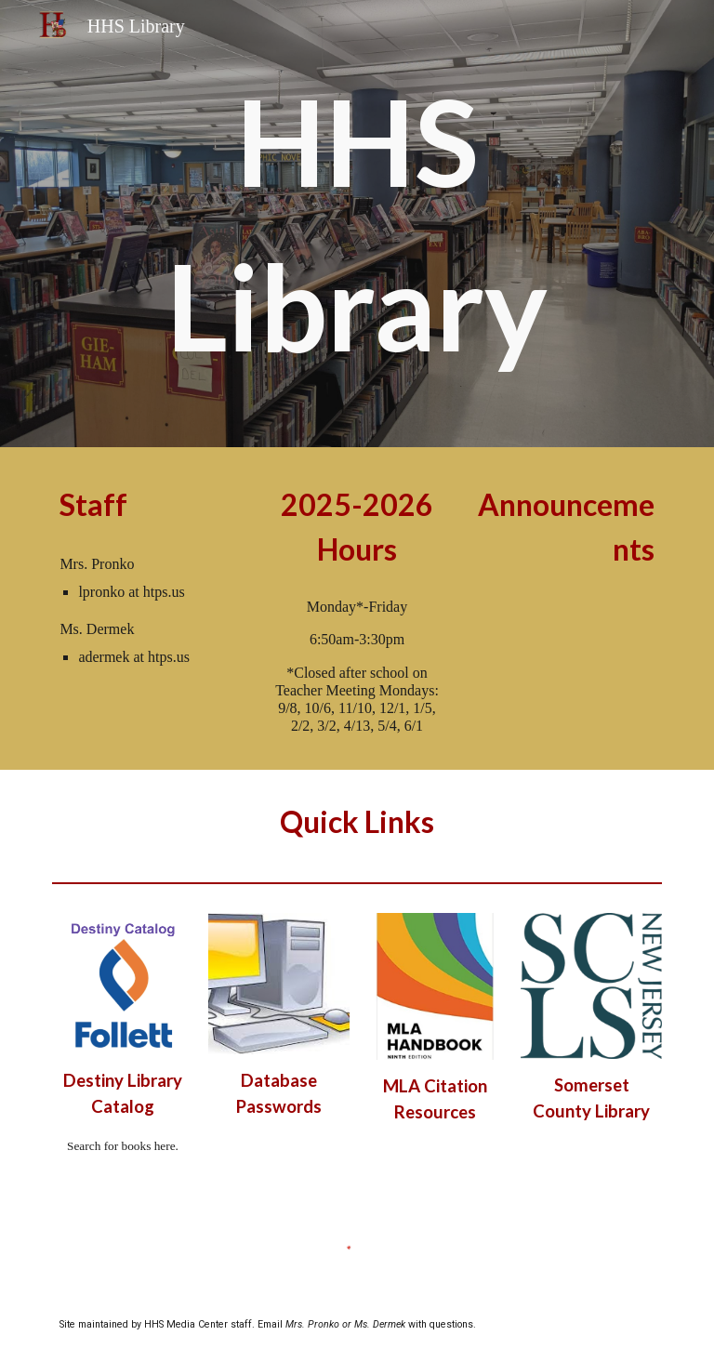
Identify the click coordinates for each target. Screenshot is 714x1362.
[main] (356, 223)
